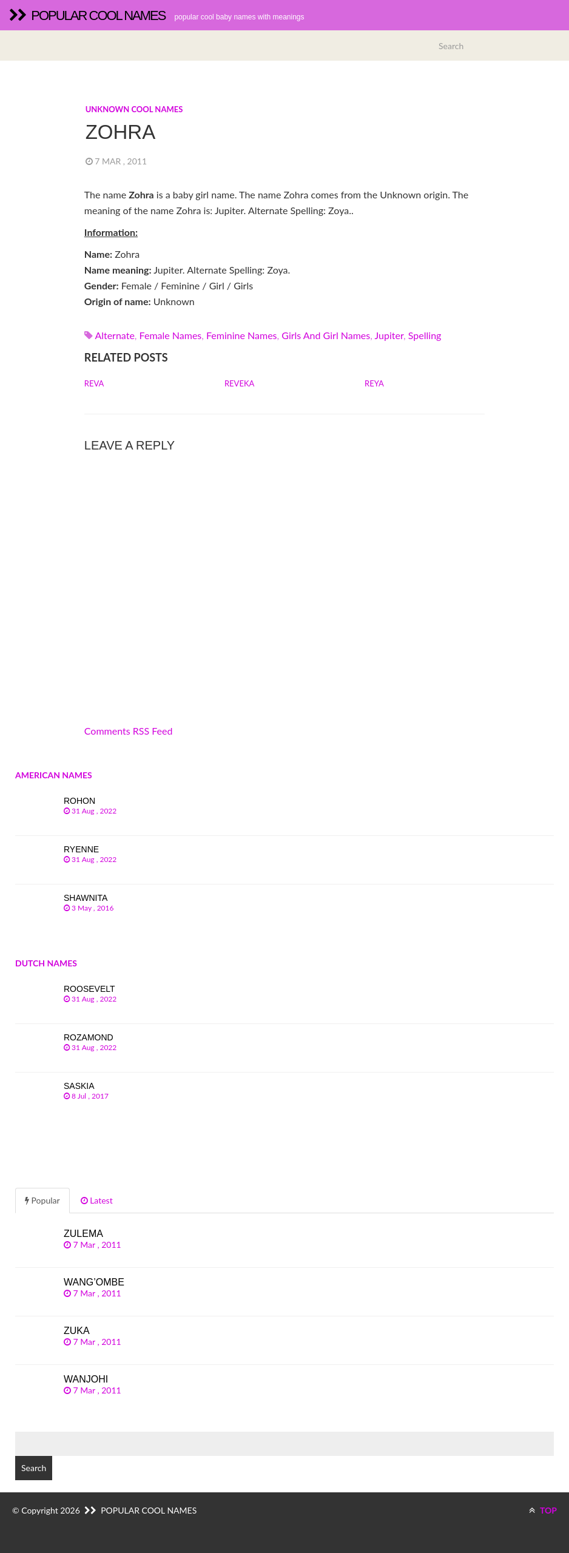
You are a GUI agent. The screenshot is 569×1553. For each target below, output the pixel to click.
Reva (94, 383)
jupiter (389, 335)
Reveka (239, 383)
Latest (97, 1200)
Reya (374, 383)
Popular (42, 1200)
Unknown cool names (134, 109)
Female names (171, 335)
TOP (543, 1510)
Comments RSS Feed (128, 730)
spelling (425, 335)
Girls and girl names (325, 335)
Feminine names (241, 335)
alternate (114, 335)
